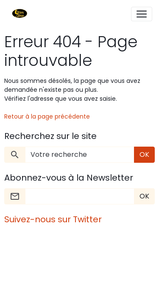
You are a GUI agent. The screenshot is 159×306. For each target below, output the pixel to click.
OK (144, 154)
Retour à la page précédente (47, 116)
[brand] (21, 14)
